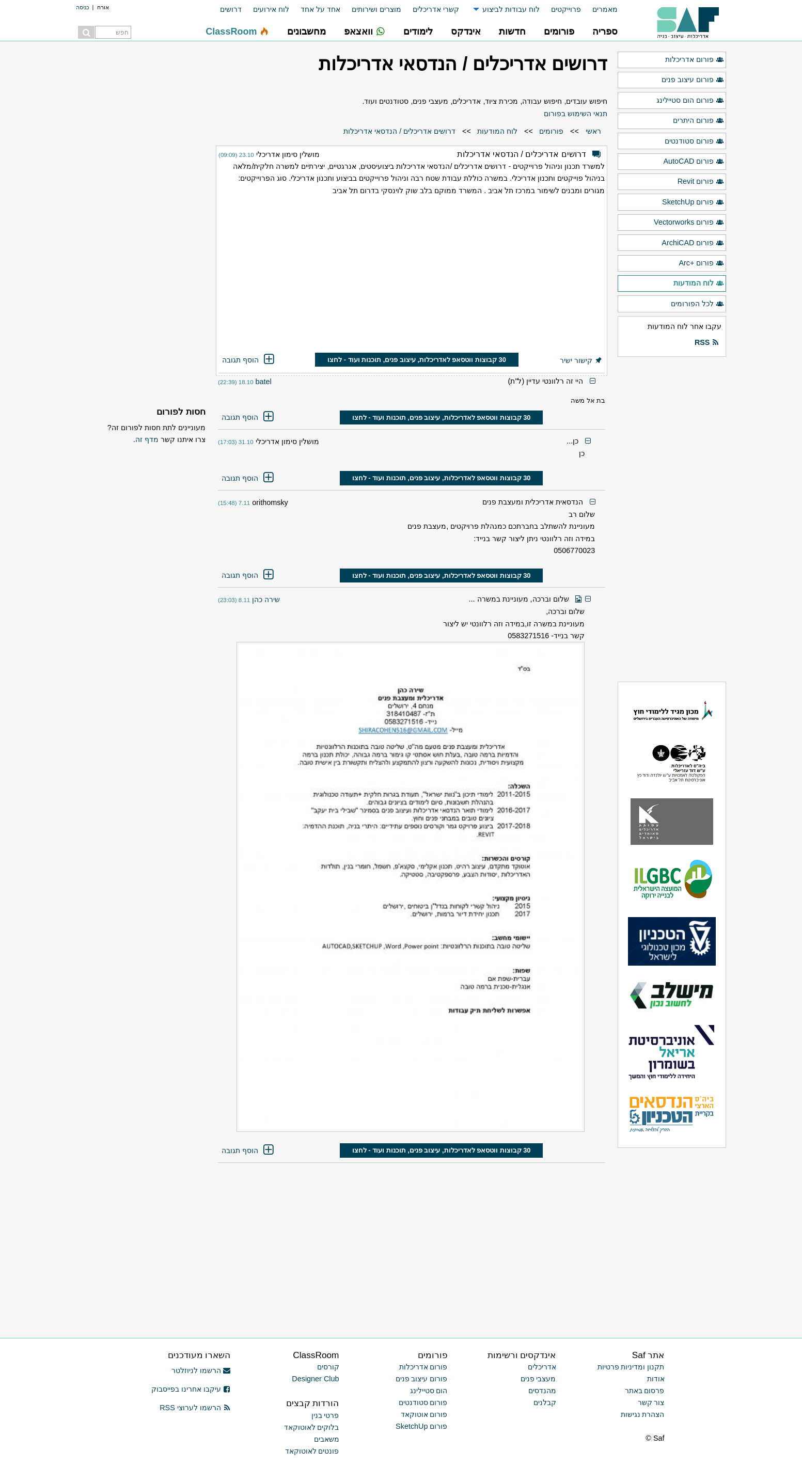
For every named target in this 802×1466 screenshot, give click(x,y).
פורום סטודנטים (694, 141)
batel (264, 381)
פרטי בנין (325, 1415)
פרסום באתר (645, 1390)
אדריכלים (542, 1367)
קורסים (328, 1367)
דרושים (231, 9)
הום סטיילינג (429, 1390)
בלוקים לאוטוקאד (311, 1427)
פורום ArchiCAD (693, 243)
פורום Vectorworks (689, 222)
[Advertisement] (411, 275)
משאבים (326, 1439)
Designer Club (315, 1379)
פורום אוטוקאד (424, 1414)
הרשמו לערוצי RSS (195, 1407)
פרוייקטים (566, 9)
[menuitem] (599, 9)
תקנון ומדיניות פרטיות (631, 1367)
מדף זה (147, 439)
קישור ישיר (581, 360)
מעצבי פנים (538, 1379)
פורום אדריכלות (694, 60)
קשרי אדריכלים (436, 9)
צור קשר (651, 1402)
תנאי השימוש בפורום (575, 113)
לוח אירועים (271, 9)
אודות (656, 1379)
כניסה (82, 7)
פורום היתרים (698, 121)
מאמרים (605, 9)
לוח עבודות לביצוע (511, 9)
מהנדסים (542, 1390)
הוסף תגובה (249, 360)
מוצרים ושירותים (376, 9)
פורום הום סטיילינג (690, 100)
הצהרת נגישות (643, 1414)
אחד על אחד (320, 9)
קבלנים (544, 1402)
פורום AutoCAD (693, 161)
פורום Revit (701, 181)
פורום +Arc (701, 263)
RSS (707, 343)
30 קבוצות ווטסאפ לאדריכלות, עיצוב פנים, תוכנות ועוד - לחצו (416, 360)
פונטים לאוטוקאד (312, 1451)
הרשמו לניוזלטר (201, 1370)
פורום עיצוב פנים (693, 80)
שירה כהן (266, 599)
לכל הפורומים (697, 304)
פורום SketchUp (693, 202)
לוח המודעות (698, 283)
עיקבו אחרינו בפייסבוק (191, 1389)
